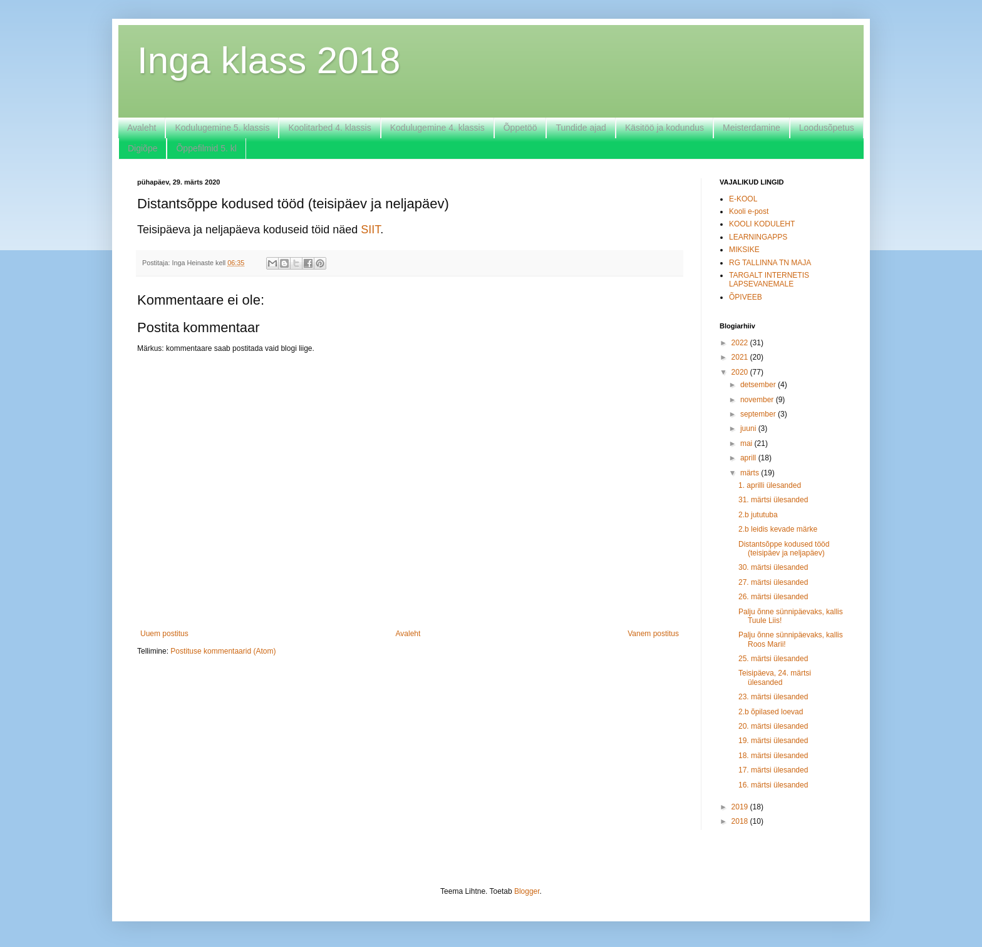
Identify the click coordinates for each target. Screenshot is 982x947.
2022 (740, 342)
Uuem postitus (164, 633)
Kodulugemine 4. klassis (437, 128)
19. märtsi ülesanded (773, 740)
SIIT (370, 229)
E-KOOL (743, 199)
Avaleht (141, 128)
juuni (749, 428)
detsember (759, 384)
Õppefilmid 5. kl (206, 148)
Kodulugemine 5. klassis (222, 128)
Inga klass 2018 (268, 60)
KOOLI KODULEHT (762, 224)
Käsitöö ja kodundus (664, 128)
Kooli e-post (748, 211)
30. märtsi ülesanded (773, 567)
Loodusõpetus (826, 128)
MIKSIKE (744, 249)
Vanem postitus (653, 633)
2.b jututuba (758, 514)
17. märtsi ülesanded (773, 770)
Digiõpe (142, 148)
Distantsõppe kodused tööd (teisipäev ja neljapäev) (783, 548)
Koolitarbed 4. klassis (329, 128)
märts (750, 472)
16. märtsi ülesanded (773, 785)
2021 (740, 357)
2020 (740, 372)
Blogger (527, 891)
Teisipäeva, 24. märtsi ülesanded (774, 677)
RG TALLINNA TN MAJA (770, 262)
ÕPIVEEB (745, 297)
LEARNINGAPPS (758, 237)
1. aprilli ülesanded (769, 485)
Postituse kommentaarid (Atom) (223, 651)
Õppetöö (520, 128)
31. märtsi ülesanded (773, 499)
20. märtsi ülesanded (773, 726)
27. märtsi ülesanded (773, 582)
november (758, 399)
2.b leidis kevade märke (777, 529)
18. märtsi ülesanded (773, 755)
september (759, 414)
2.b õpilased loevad (770, 711)
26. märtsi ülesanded (773, 596)
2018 (740, 821)
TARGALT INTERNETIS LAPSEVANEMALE (769, 279)
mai (747, 443)
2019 (740, 807)
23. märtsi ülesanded (773, 696)
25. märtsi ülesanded (773, 658)
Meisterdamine (751, 128)
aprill (749, 457)
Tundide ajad (581, 128)
